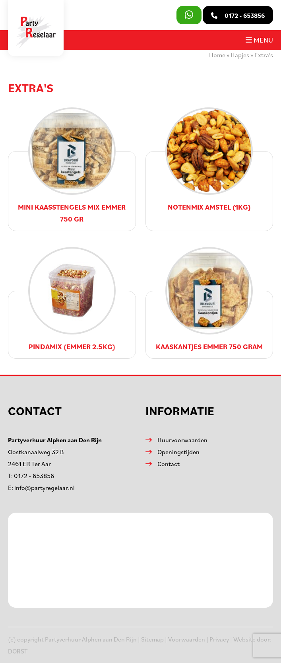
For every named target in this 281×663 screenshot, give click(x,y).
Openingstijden (178, 452)
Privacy (219, 639)
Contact (168, 464)
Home (217, 55)
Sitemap (152, 639)
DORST (18, 651)
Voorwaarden (186, 639)
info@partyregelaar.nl (44, 488)
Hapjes (240, 55)
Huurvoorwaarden (182, 440)
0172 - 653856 (34, 476)
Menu (259, 39)
